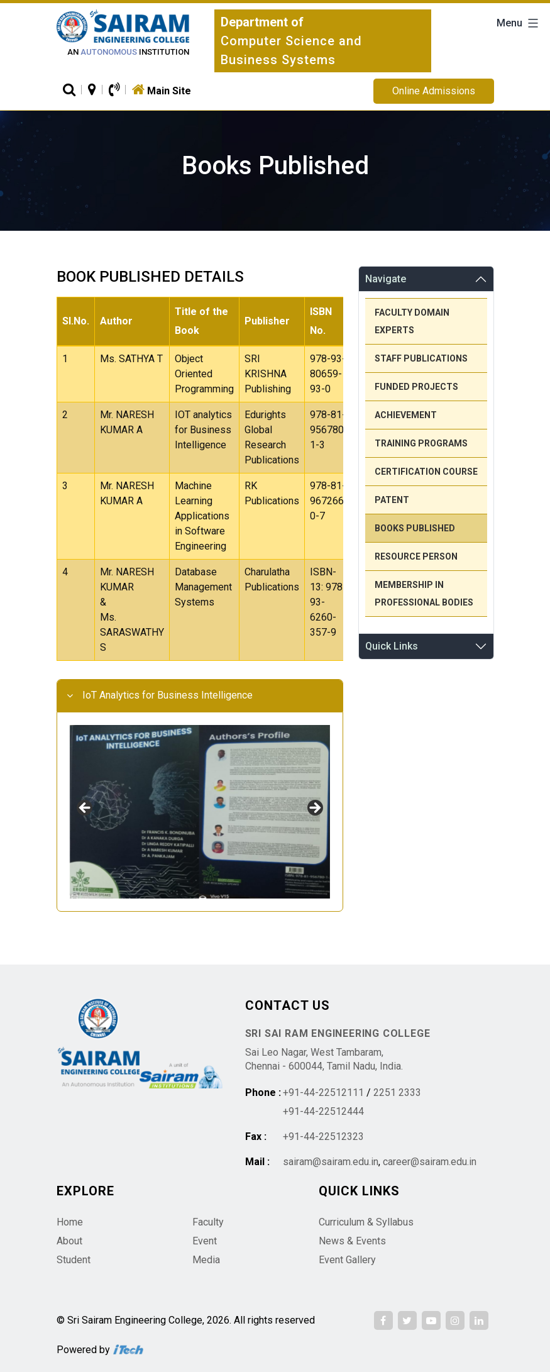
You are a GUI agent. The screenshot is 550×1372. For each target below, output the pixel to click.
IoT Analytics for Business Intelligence (167, 695)
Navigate (385, 279)
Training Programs (421, 443)
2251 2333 (397, 1092)
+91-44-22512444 (323, 1111)
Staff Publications (421, 358)
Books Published (415, 528)
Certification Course (426, 472)
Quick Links (391, 646)
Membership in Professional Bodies (424, 593)
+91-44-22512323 (323, 1136)
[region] (200, 812)
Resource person (416, 556)
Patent (392, 500)
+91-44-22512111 (323, 1092)
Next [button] (314, 808)
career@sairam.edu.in (429, 1162)
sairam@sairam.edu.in (330, 1162)
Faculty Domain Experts (412, 321)
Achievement (406, 415)
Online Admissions (433, 91)
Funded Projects (416, 387)
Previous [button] (85, 808)
